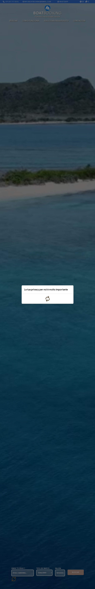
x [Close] (70, 290)
